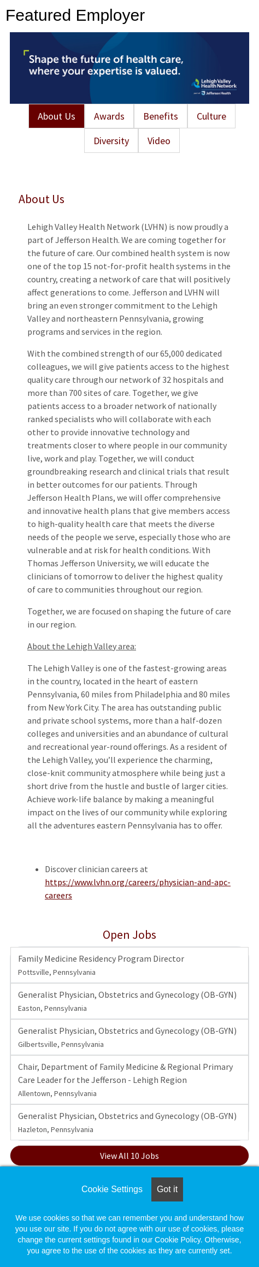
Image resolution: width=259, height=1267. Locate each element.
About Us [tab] (56, 116)
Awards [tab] (109, 116)
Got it (167, 1189)
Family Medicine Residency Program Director (101, 965)
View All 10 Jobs (129, 1155)
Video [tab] (159, 140)
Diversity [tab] (111, 140)
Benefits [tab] (160, 116)
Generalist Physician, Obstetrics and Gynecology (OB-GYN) (127, 1001)
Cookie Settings (112, 1189)
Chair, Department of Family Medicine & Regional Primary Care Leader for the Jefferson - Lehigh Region (125, 1079)
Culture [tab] (211, 116)
